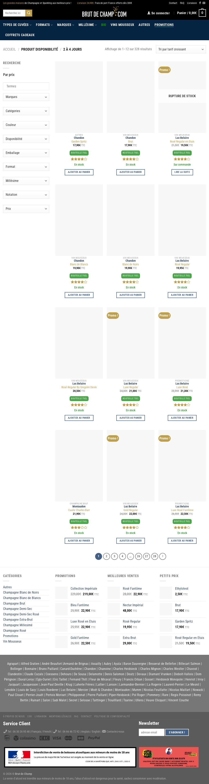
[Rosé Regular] (182, 220)
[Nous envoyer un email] (204, 3)
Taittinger (98, 700)
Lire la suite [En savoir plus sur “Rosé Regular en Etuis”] (182, 172)
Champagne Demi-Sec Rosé (21, 614)
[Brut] (130, 97)
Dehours (66, 674)
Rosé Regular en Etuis (182, 141)
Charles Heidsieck (125, 669)
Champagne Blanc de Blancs (22, 598)
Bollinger (16, 669)
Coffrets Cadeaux (19, 35)
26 (138, 556)
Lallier (100, 684)
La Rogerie (154, 684)
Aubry (107, 664)
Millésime (88, 25)
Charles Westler (173, 669)
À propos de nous (14, 716)
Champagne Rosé (14, 631)
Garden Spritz (79, 141)
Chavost (192, 669)
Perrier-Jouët (34, 695)
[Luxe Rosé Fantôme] (182, 466)
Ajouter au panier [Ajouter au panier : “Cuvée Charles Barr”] (79, 540)
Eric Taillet (60, 679)
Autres (144, 25)
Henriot (190, 679)
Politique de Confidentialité (112, 716)
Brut (130, 141)
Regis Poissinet (181, 695)
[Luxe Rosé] (182, 343)
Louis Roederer (48, 690)
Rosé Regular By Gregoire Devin (79, 387)
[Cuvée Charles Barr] (79, 466)
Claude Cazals (33, 674)
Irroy (200, 679)
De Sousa (80, 674)
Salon (46, 700)
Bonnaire (31, 669)
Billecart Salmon (189, 664)
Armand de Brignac (76, 664)
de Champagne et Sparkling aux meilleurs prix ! (37, 3)
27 (146, 556)
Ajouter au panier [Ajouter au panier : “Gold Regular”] (131, 540)
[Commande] (181, 49)
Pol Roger (138, 695)
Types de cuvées (17, 25)
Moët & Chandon (101, 690)
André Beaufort (52, 664)
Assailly (96, 664)
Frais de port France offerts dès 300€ (104, 3)
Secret (73, 700)
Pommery (153, 695)
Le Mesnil (192, 684)
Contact (173, 2)
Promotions (164, 25)
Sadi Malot (59, 700)
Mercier (83, 690)
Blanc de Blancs (79, 264)
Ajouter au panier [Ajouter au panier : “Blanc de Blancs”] (79, 295)
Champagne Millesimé (17, 625)
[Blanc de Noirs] (130, 220)
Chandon (79, 138)
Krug (69, 684)
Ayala (117, 664)
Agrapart (13, 664)
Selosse (85, 700)
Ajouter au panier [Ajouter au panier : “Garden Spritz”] (79, 172)
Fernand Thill (78, 679)
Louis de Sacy (27, 690)
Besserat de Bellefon (162, 664)
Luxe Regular (130, 387)
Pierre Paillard (97, 695)
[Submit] (28, 13)
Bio (103, 25)
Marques (65, 25)
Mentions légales (60, 716)
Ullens (139, 700)
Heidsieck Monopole (169, 679)
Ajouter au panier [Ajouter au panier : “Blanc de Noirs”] (131, 295)
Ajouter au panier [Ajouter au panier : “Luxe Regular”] (131, 417)
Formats (44, 25)
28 (154, 556)
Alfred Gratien (30, 664)
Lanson (112, 684)
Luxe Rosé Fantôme (182, 510)
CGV (29, 716)
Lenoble (10, 690)
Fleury (117, 679)
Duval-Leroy (26, 679)
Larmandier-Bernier (132, 684)
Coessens (52, 674)
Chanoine (104, 669)
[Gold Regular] (130, 466)
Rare (165, 695)
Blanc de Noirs (130, 264)
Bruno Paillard (48, 669)
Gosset (149, 679)
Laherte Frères (84, 684)
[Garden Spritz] (79, 97)
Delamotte (95, 674)
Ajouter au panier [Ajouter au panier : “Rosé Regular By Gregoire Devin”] (79, 417)
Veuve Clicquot (156, 700)
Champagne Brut (14, 603)
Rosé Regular (182, 264)
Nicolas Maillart (179, 690)
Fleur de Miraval (100, 679)
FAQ (182, 2)
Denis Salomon (114, 674)
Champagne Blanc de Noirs (21, 592)
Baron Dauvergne (134, 664)
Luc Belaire (182, 138)
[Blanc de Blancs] (79, 220)
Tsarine (128, 700)
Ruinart (35, 700)
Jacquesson (30, 684)
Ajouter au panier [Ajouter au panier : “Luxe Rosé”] (182, 417)
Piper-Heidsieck (119, 695)
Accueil (9, 49)
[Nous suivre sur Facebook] (200, 3)
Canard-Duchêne (71, 669)
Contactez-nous (115, 731)
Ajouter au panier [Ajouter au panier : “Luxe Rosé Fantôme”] (182, 540)
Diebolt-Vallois (183, 674)
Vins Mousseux (122, 25)
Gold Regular (130, 510)
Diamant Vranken (160, 674)
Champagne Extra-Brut (18, 620)
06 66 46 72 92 (71, 731)
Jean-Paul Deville (51, 684)
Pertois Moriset (56, 695)
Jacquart (14, 684)
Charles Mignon (150, 669)
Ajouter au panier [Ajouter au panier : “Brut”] (131, 172)
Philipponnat (76, 695)
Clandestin (15, 674)
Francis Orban (133, 679)
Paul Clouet (15, 695)
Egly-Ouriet (43, 679)
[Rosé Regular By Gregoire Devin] (79, 343)
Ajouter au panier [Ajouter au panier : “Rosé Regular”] (182, 295)
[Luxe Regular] (130, 343)
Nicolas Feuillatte (155, 690)
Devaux (141, 674)
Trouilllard (114, 700)
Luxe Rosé (182, 387)
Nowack (198, 690)
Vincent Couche (178, 700)
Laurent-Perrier (174, 684)
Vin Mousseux (12, 641)
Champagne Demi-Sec (17, 609)
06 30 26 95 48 (21, 731)
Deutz (130, 674)
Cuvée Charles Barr (79, 510)
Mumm (136, 690)
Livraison (192, 2)
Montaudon (79, 506)
